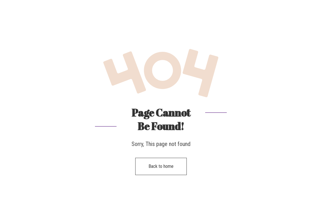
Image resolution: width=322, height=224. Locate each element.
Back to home (161, 166)
